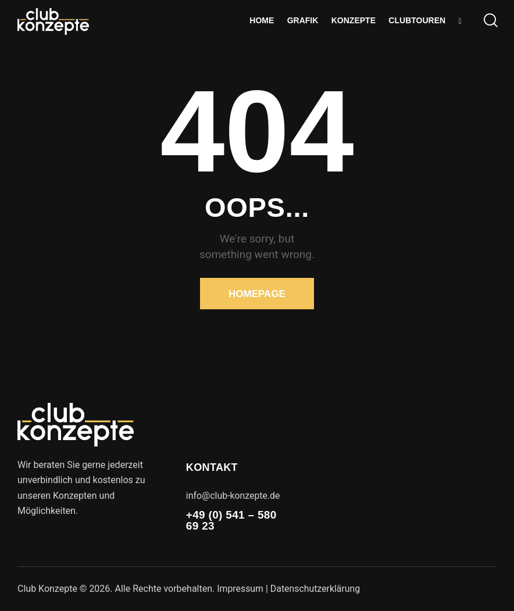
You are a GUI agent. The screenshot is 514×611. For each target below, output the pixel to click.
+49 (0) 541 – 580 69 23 (231, 520)
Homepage (257, 293)
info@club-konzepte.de (233, 495)
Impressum (240, 588)
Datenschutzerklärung (316, 588)
